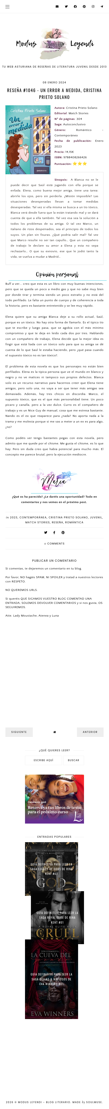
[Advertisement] (54, 1056)
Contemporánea (33, 517)
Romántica (74, 522)
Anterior (90, 732)
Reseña (57, 522)
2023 (14, 517)
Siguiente (19, 732)
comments (54, 543)
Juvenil (96, 517)
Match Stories (37, 522)
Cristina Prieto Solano (68, 517)
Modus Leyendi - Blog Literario (44, 1102)
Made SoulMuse (87, 1102)
